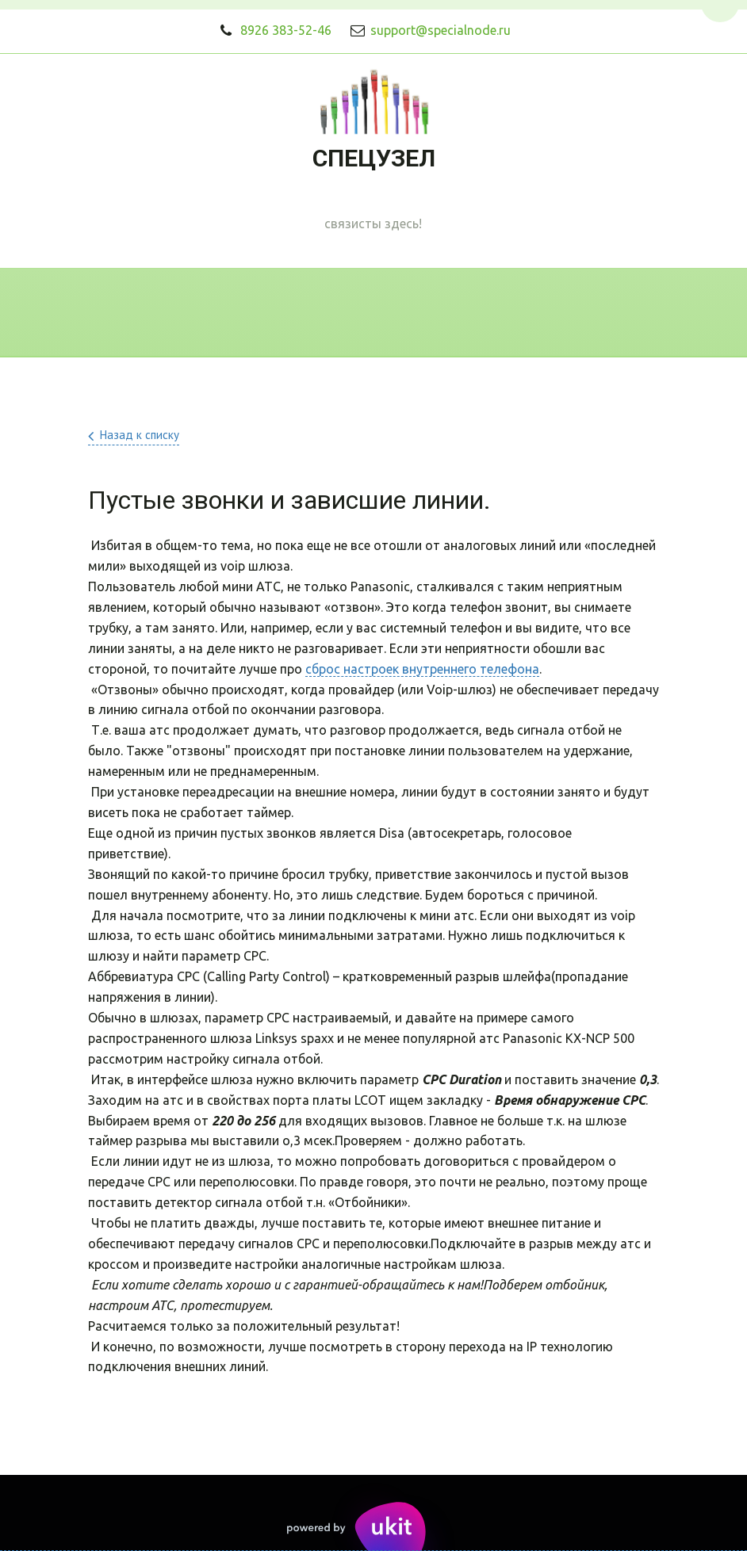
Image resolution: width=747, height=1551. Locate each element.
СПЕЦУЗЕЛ (373, 158)
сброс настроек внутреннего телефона (422, 669)
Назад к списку (139, 434)
